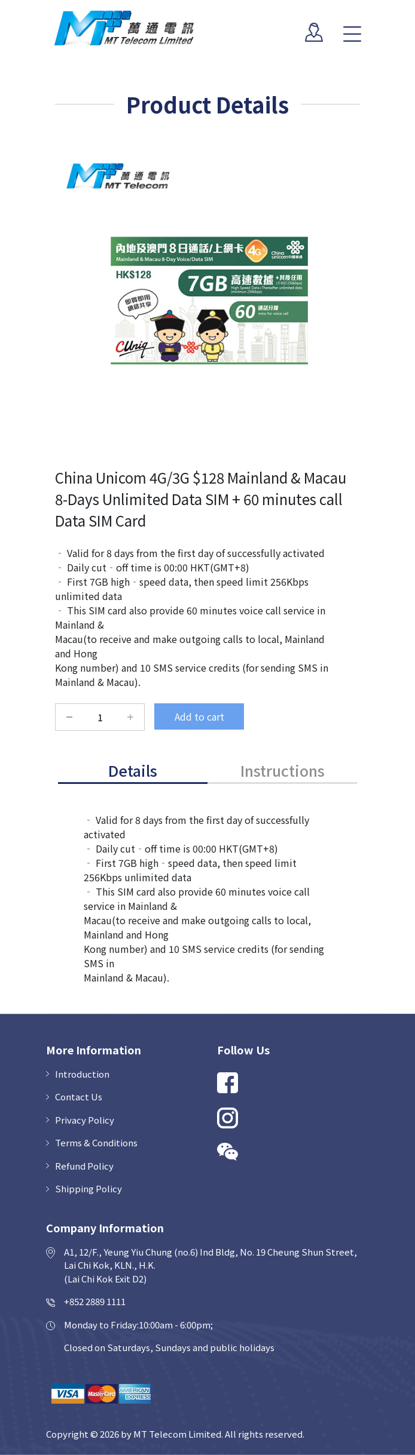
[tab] (133, 771)
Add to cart (199, 716)
